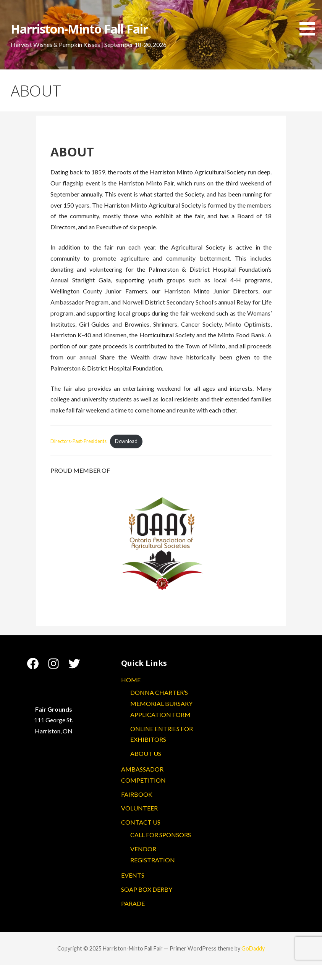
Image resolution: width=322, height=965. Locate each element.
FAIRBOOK (136, 794)
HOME (131, 679)
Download (126, 441)
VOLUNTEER (139, 808)
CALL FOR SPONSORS (160, 834)
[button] (310, 19)
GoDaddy (253, 948)
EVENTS (132, 875)
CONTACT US (140, 822)
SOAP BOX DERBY (146, 889)
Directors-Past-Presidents (78, 441)
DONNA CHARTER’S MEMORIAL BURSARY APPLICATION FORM (161, 703)
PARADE (133, 903)
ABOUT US (145, 753)
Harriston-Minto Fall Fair (79, 29)
